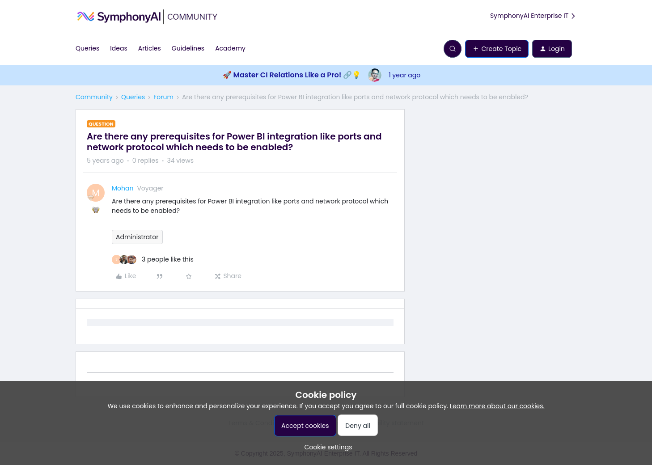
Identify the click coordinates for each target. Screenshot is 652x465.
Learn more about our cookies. (497, 406)
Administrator (137, 236)
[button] (497, 49)
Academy (230, 48)
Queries (87, 48)
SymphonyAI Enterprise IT (533, 16)
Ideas (118, 48)
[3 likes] (153, 259)
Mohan (122, 188)
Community (94, 97)
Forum (163, 97)
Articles (149, 48)
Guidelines (188, 48)
